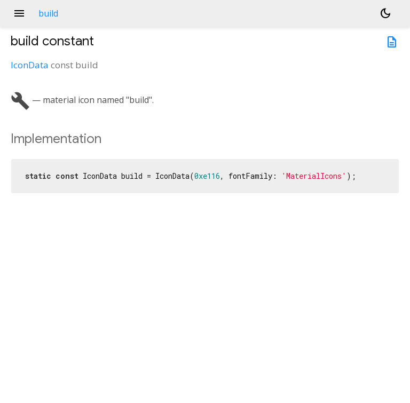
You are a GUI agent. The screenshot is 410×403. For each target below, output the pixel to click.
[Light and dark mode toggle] (385, 13)
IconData (30, 65)
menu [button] (19, 13)
